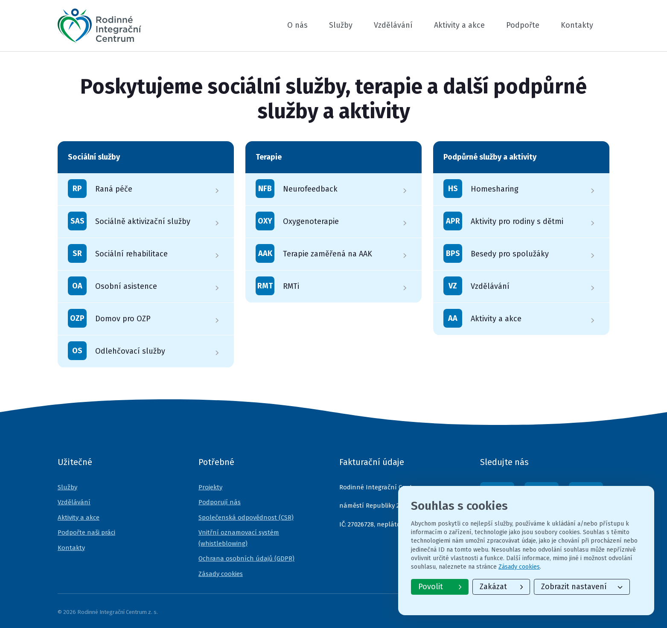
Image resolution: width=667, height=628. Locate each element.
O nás (297, 25)
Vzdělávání (393, 25)
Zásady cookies (220, 574)
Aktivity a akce (459, 25)
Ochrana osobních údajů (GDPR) (246, 558)
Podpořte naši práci (86, 532)
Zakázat (501, 586)
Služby (340, 25)
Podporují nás (219, 502)
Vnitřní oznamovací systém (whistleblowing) (238, 538)
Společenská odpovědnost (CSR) (246, 517)
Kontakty (577, 25)
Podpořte (522, 25)
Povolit (439, 586)
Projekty (210, 487)
